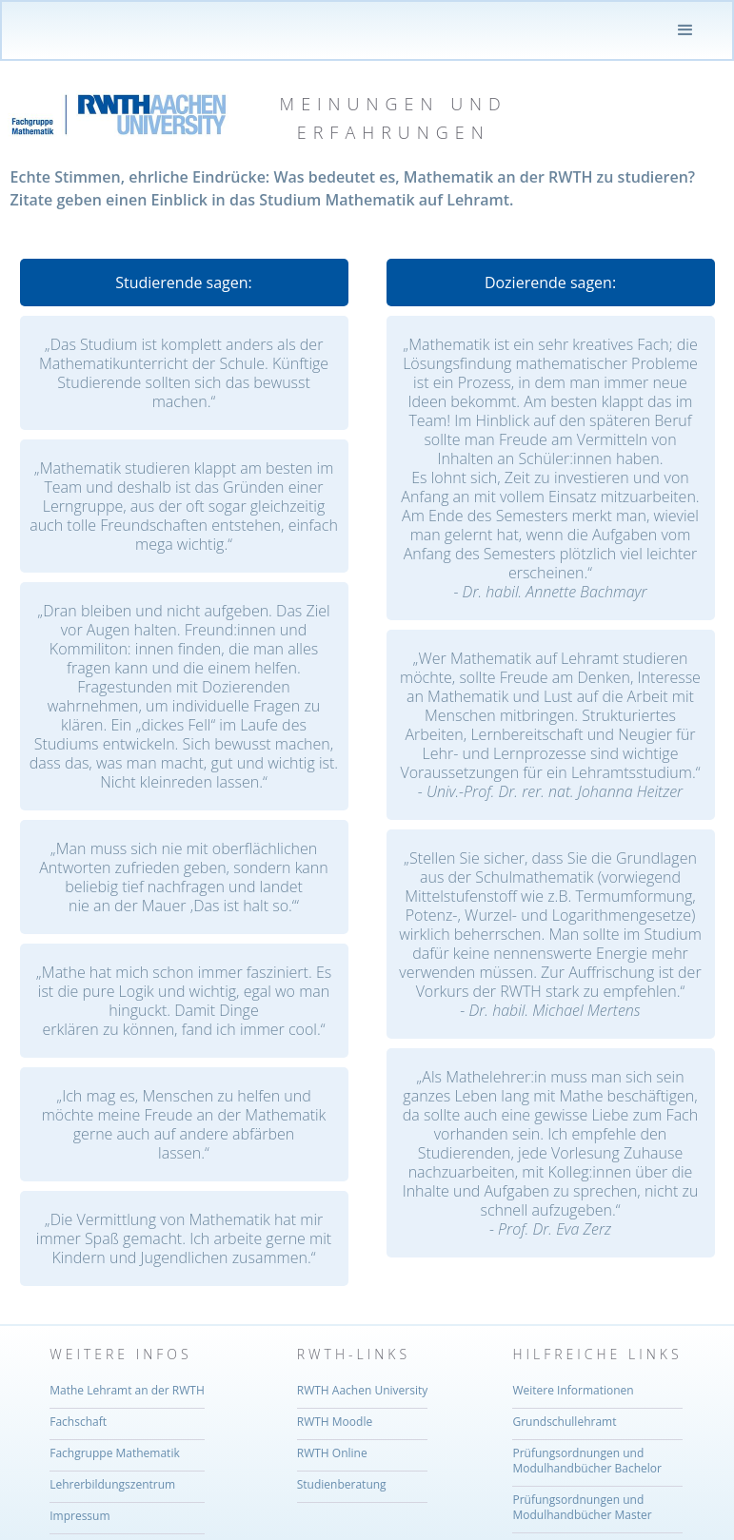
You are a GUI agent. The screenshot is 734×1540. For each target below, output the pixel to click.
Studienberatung (342, 1484)
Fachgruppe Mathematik (115, 1453)
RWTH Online (332, 1453)
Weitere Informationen (572, 1390)
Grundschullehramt (564, 1422)
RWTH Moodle (334, 1422)
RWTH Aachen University (362, 1390)
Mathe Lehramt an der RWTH (127, 1390)
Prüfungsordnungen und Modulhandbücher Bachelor (586, 1461)
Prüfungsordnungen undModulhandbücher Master (581, 1507)
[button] (685, 30)
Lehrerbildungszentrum (112, 1484)
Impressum (79, 1516)
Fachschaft (78, 1422)
